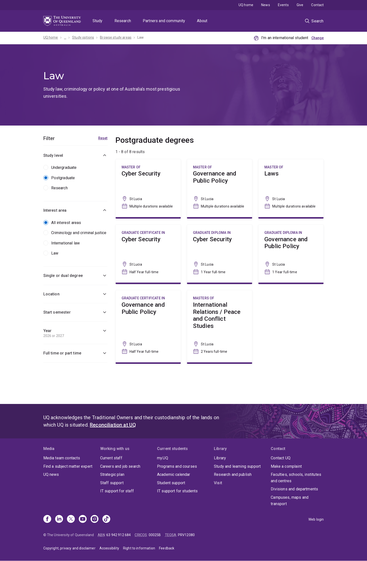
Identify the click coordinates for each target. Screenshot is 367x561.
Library (220, 458)
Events (283, 5)
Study (98, 20)
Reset (103, 138)
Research (122, 20)
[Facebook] (47, 519)
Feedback (166, 548)
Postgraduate (63, 178)
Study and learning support (237, 466)
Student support (171, 483)
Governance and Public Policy (219, 188)
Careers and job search (120, 466)
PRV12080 (186, 535)
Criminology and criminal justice (79, 232)
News (265, 5)
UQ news (51, 474)
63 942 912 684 (118, 535)
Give (300, 5)
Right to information (139, 548)
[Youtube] (83, 519)
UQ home (246, 5)
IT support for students (177, 491)
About (202, 20)
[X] (71, 519)
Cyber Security (148, 188)
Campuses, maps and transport (289, 500)
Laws (290, 188)
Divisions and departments (294, 489)
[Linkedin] (59, 519)
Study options (83, 37)
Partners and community (164, 20)
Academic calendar (173, 474)
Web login (316, 519)
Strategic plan (112, 474)
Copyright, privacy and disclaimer (69, 548)
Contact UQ (280, 458)
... (65, 37)
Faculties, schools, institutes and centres (296, 477)
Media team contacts (61, 458)
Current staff (111, 458)
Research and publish (233, 474)
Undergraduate (64, 167)
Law (140, 37)
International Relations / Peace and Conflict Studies (219, 326)
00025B (155, 535)
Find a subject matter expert (67, 466)
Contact (317, 5)
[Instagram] (94, 519)
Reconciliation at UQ (113, 425)
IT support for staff (117, 491)
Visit (218, 483)
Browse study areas (115, 37)
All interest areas (66, 222)
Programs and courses (177, 466)
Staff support (112, 483)
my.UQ (162, 458)
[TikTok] (106, 519)
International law (65, 243)
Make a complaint (286, 466)
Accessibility (109, 548)
